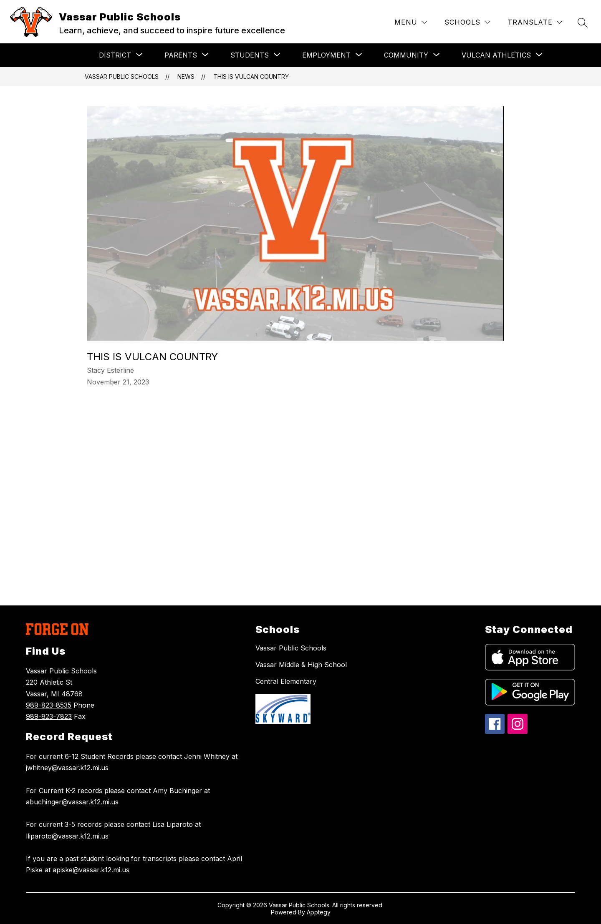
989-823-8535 (48, 705)
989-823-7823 (49, 716)
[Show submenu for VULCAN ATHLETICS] (496, 55)
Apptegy (319, 912)
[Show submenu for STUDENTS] (249, 55)
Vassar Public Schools (122, 76)
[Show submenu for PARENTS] (180, 55)
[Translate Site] (534, 22)
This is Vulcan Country (251, 76)
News (185, 76)
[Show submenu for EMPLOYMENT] (326, 55)
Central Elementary (285, 681)
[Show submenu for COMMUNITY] (406, 55)
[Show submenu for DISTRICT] (115, 55)
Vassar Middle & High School (301, 664)
